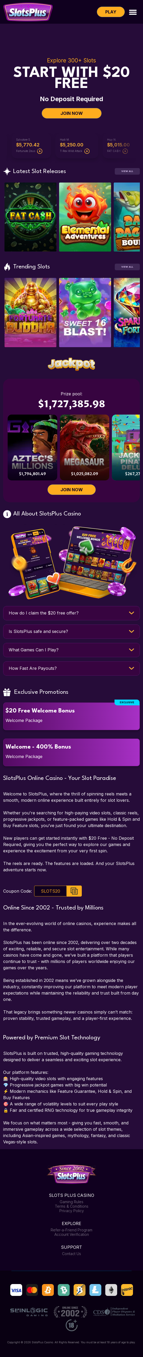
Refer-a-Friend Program (71, 1230)
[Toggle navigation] (133, 12)
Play (110, 11)
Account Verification (71, 1234)
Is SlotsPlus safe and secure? (38, 631)
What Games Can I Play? (34, 649)
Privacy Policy (71, 1210)
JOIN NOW (71, 113)
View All (127, 171)
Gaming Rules (71, 1201)
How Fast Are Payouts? (33, 668)
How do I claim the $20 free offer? (44, 613)
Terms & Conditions (71, 1206)
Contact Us (71, 1253)
